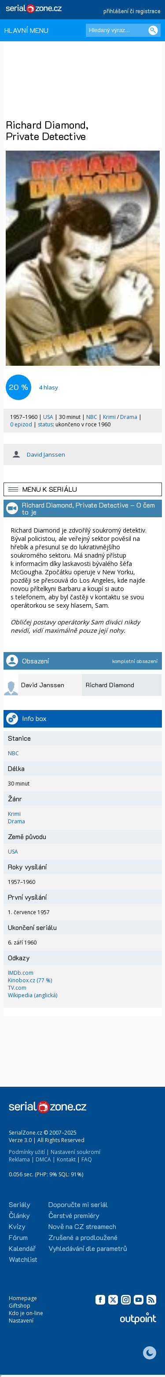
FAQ (86, 1159)
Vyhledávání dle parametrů (87, 1248)
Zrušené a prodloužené (82, 1237)
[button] (83, 489)
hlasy (48, 387)
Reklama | (21, 1159)
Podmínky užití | (29, 1152)
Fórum (18, 1237)
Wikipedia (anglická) (32, 995)
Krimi (109, 417)
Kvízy (17, 1226)
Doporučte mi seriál (78, 1204)
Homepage (23, 1298)
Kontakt (66, 1159)
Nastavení (21, 1320)
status (45, 424)
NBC (91, 417)
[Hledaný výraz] (123, 30)
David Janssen (46, 454)
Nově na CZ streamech (82, 1226)
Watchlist (23, 1259)
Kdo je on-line (26, 1313)
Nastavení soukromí (75, 1152)
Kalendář (22, 1248)
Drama (128, 417)
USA (48, 417)
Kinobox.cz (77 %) (30, 980)
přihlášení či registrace (132, 10)
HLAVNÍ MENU (26, 30)
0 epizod (21, 424)
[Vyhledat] (153, 30)
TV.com (17, 987)
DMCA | (45, 1159)
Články (19, 1215)
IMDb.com (20, 973)
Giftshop (19, 1305)
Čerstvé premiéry (73, 1215)
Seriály (19, 1204)
